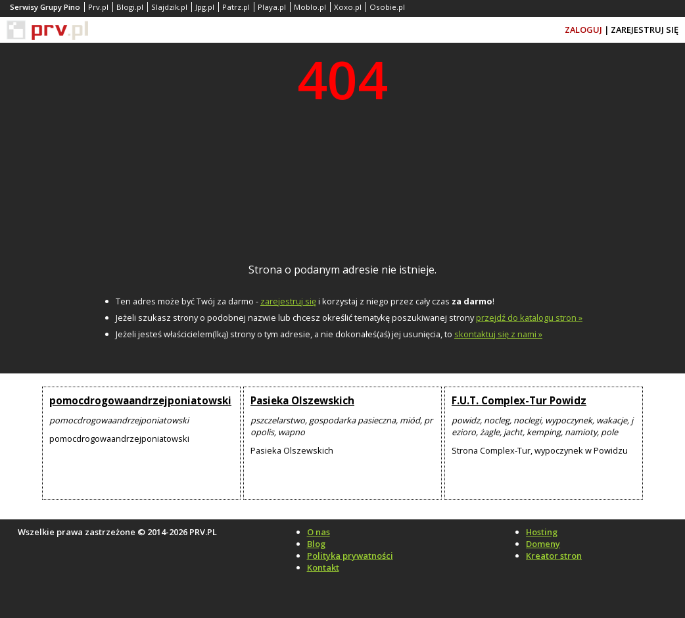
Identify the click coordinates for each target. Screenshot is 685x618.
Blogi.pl (129, 7)
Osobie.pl (387, 7)
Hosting (541, 532)
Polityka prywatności (350, 555)
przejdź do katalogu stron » (529, 317)
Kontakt (323, 567)
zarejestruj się (288, 301)
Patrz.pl (236, 7)
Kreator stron (554, 555)
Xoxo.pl (348, 7)
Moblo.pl (310, 7)
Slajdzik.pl (169, 7)
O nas (318, 532)
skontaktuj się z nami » (498, 334)
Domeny (543, 544)
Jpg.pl (204, 7)
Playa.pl (272, 7)
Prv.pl (98, 7)
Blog (316, 544)
